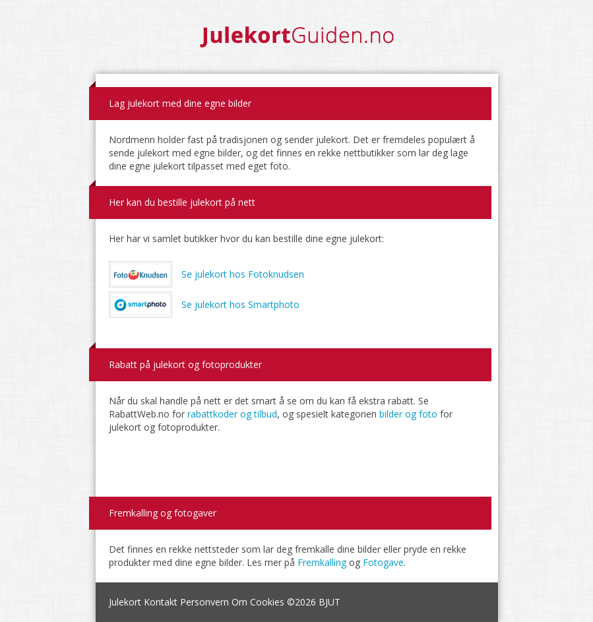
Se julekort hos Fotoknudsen (207, 274)
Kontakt (160, 602)
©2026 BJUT (313, 602)
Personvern (204, 602)
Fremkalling (321, 562)
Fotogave (383, 562)
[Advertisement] (296, 460)
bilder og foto (408, 414)
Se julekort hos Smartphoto (204, 305)
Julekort (125, 602)
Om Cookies (258, 602)
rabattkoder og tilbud (232, 414)
